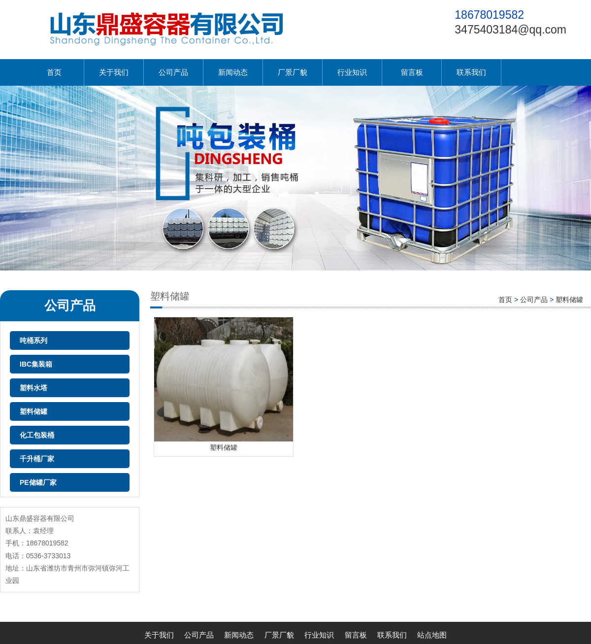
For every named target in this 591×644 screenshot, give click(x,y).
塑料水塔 (33, 388)
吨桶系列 (33, 340)
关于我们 (114, 72)
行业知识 (352, 72)
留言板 (412, 72)
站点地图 (432, 635)
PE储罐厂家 (38, 482)
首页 (54, 72)
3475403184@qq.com (510, 29)
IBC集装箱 (36, 364)
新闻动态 (233, 72)
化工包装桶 (37, 435)
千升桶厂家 (37, 459)
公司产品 (173, 72)
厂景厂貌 (292, 72)
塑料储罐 (33, 411)
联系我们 (471, 72)
